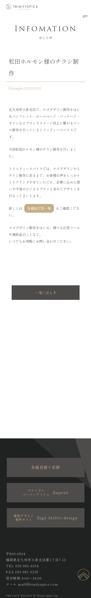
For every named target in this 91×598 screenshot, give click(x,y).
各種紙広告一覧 (39, 208)
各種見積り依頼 (45, 467)
